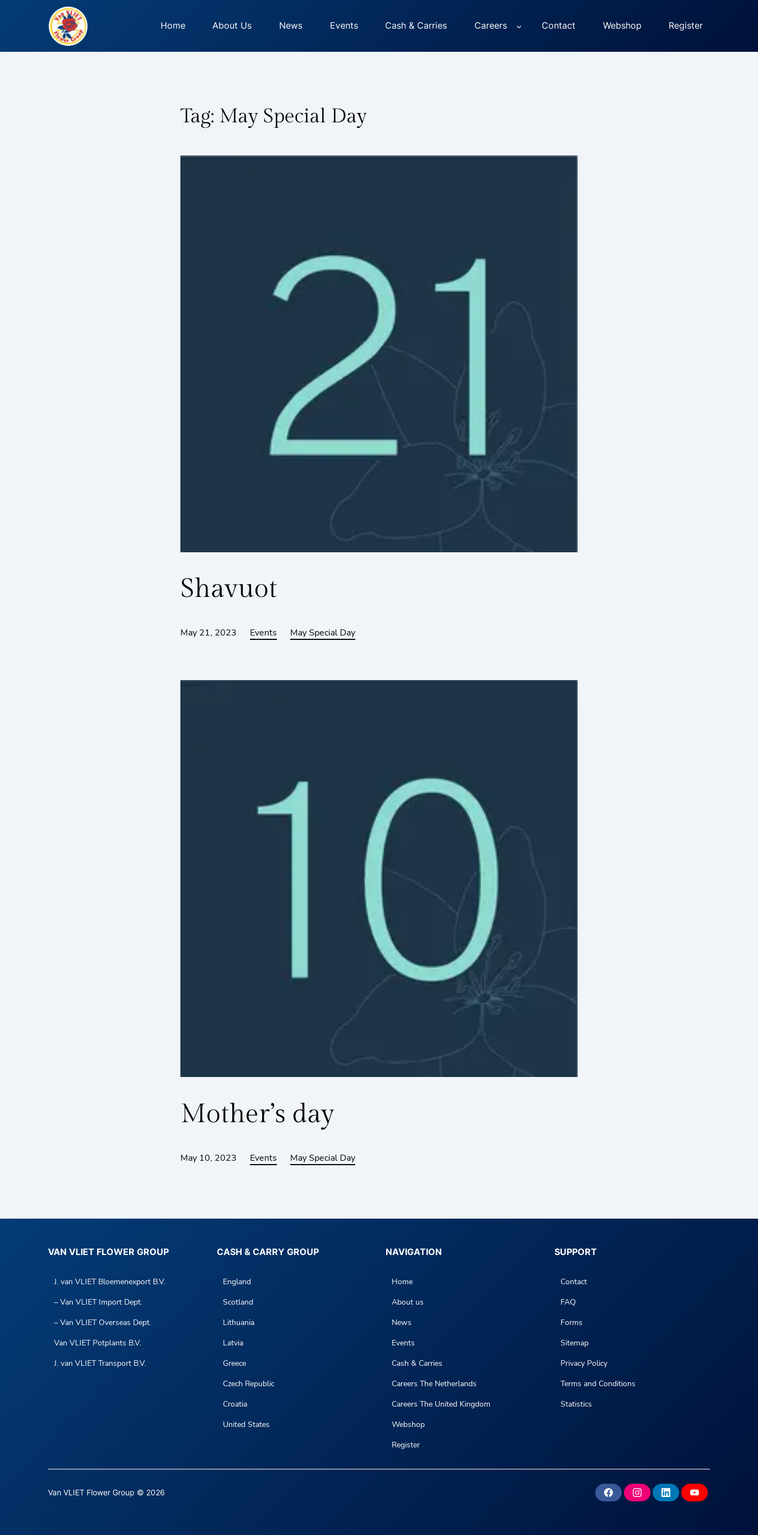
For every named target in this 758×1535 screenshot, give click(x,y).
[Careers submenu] (519, 26)
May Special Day (322, 633)
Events (263, 633)
